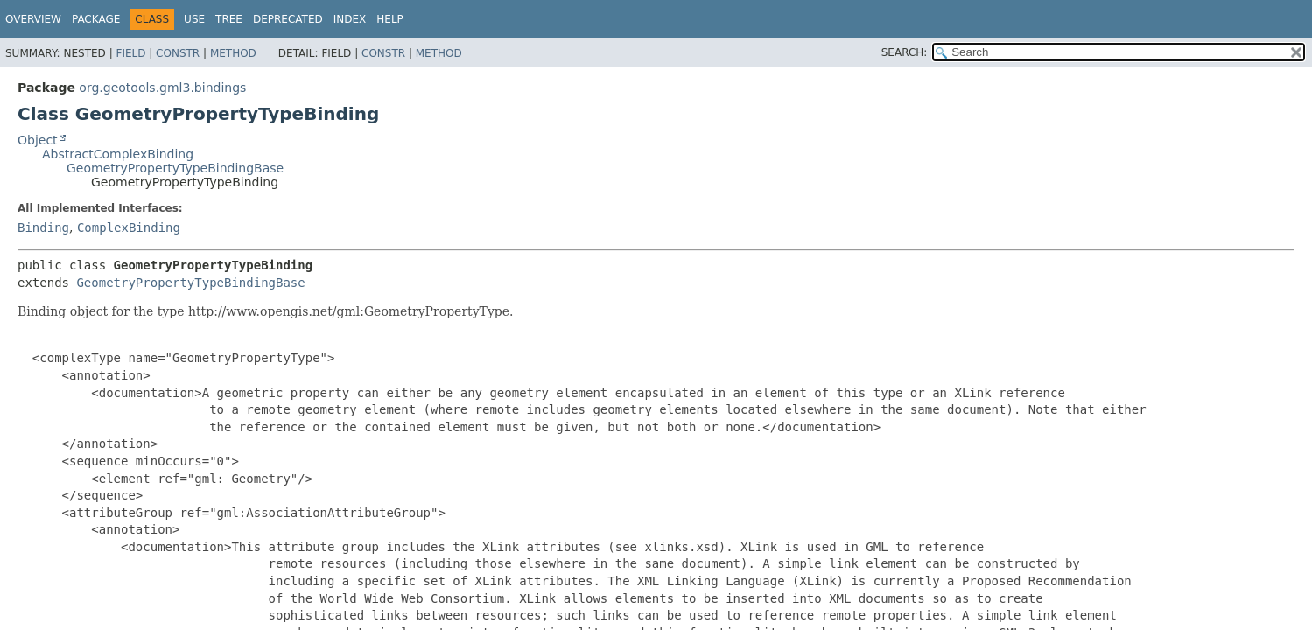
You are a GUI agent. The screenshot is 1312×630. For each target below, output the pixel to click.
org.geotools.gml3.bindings (162, 87)
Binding (43, 227)
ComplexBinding (128, 227)
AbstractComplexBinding (117, 154)
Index (350, 19)
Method (233, 53)
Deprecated (288, 19)
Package (96, 19)
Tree (228, 19)
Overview (33, 19)
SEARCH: (904, 52)
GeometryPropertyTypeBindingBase (175, 168)
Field (130, 53)
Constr (178, 53)
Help (389, 19)
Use (194, 19)
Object (38, 140)
